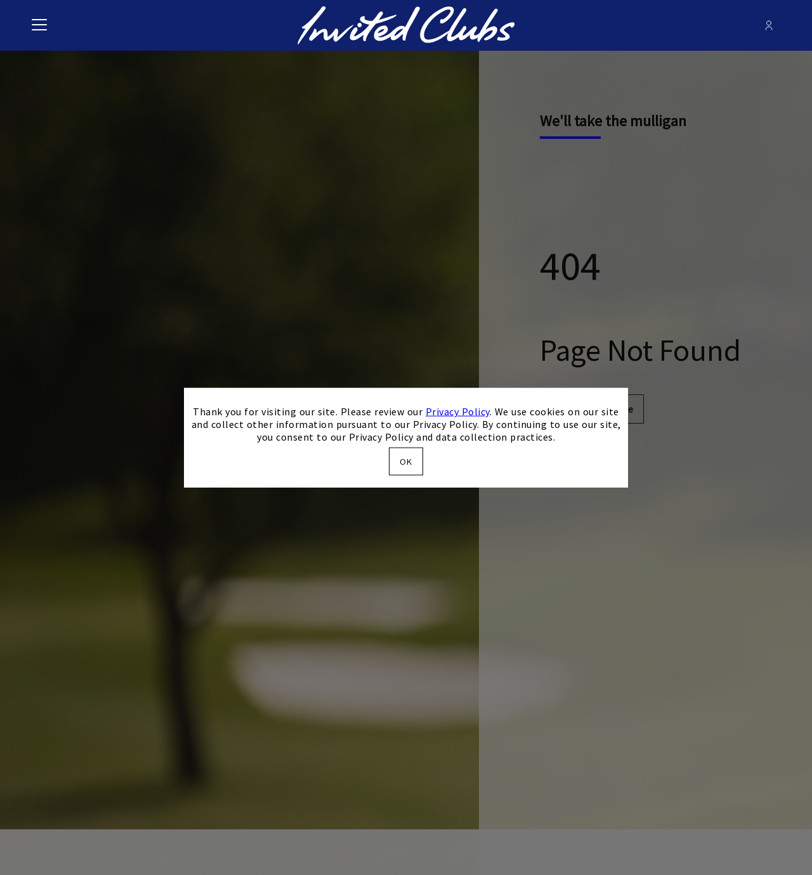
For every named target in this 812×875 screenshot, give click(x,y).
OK (406, 461)
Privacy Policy (458, 411)
